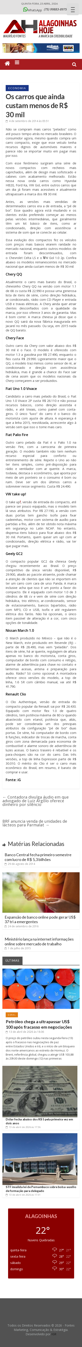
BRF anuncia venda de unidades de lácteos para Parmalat (34, 823)
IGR (53, 1334)
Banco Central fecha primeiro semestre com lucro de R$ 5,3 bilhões (38, 857)
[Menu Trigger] (73, 9)
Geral (12, 1014)
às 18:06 (25, 1032)
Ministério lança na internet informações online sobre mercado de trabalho (39, 941)
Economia (17, 88)
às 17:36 (23, 1127)
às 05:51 (27, 121)
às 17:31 (23, 1194)
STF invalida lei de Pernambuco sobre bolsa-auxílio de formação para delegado (41, 1189)
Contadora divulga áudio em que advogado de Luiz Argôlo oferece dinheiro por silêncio (35, 800)
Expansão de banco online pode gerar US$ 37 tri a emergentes (40, 919)
